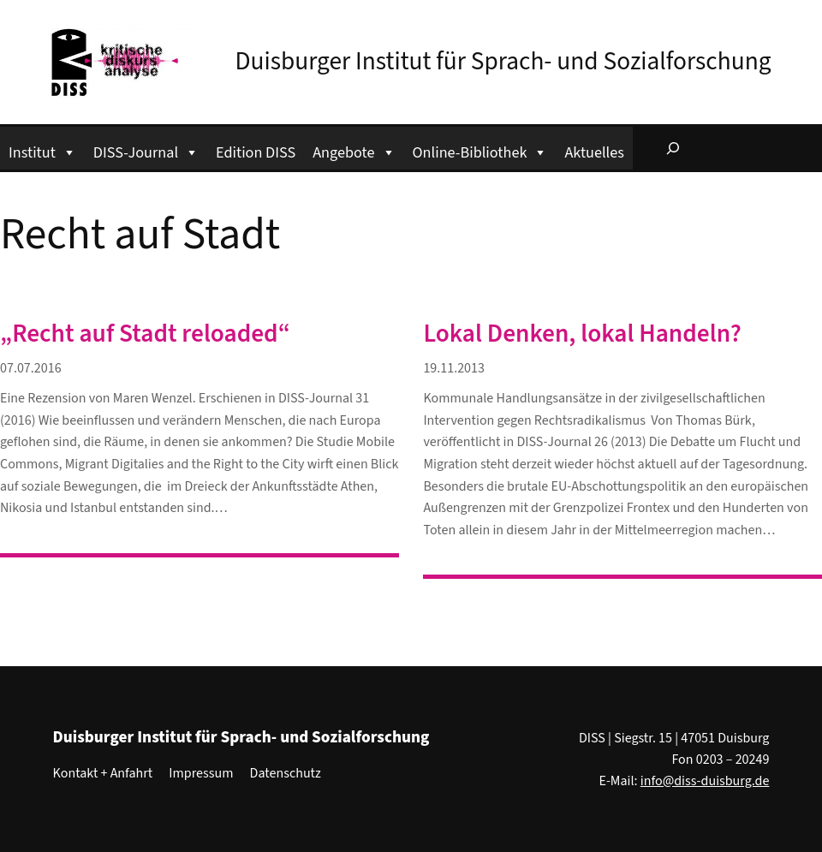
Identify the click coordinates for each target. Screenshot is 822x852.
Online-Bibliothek (480, 150)
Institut (42, 150)
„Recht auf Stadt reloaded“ (145, 334)
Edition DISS (255, 152)
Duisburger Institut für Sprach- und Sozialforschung (503, 62)
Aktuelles (593, 152)
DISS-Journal (146, 150)
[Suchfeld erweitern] (673, 148)
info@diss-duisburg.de (705, 781)
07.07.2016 (31, 368)
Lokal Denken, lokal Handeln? (582, 334)
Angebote (354, 150)
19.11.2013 (454, 368)
